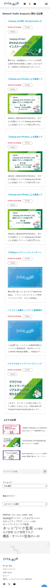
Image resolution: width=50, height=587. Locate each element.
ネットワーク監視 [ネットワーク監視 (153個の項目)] (18, 528)
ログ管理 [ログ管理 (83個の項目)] (8, 532)
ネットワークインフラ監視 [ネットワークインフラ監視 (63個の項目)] (16, 524)
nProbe (27, 27)
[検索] (44, 471)
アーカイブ (7, 482)
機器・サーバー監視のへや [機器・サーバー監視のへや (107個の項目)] (21, 536)
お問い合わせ (7, 572)
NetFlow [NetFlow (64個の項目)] (7, 515)
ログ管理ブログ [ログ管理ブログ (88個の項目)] (23, 532)
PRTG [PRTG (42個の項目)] (13, 515)
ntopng (12, 32)
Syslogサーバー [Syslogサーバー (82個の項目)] (12, 518)
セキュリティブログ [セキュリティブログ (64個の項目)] (12, 521)
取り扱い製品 (7, 566)
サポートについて (9, 569)
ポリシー (6, 576)
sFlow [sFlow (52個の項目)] (18, 515)
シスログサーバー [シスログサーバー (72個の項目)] (31, 518)
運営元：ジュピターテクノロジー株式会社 (17, 579)
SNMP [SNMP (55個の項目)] (25, 515)
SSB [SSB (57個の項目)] (30, 515)
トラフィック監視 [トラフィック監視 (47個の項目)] (29, 521)
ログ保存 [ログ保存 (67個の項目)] (38, 529)
